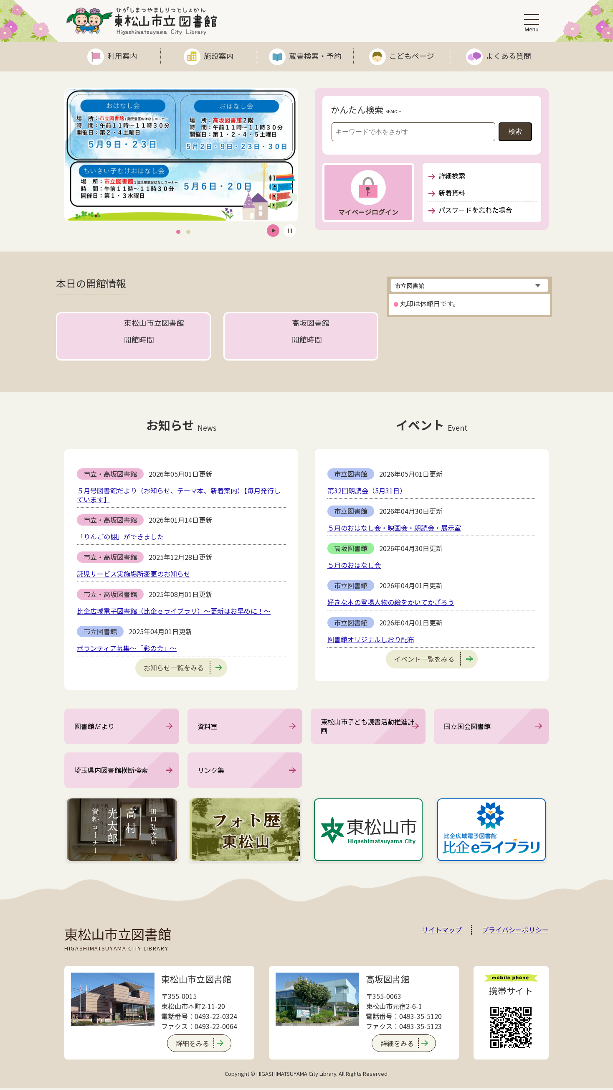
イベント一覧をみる (433, 659)
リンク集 (211, 772)
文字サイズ (485, 22)
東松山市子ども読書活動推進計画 (367, 726)
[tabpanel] (181, 155)
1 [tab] (178, 232)
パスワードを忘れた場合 (470, 210)
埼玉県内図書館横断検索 (111, 772)
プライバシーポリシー (515, 932)
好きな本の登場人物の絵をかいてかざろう (390, 602)
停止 (290, 230)
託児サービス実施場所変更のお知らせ (133, 574)
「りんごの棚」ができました (120, 536)
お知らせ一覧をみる (183, 668)
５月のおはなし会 (354, 565)
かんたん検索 (357, 109)
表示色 (504, 22)
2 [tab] (188, 232)
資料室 (208, 727)
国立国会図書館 (467, 727)
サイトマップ (442, 932)
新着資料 (446, 193)
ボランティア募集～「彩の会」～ (127, 648)
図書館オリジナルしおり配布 (370, 639)
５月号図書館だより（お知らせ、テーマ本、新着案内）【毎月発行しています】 (179, 494)
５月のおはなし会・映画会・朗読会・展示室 (394, 528)
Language (451, 22)
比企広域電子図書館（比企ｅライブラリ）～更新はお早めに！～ (174, 611)
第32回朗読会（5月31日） (366, 490)
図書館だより (94, 727)
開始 (273, 230)
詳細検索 (446, 175)
